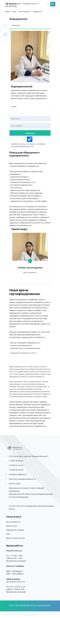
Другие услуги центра (15, 538)
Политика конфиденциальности (22, 479)
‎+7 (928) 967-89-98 (16, 470)
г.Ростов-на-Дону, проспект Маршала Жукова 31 (28, 456)
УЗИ (8, 534)
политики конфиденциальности (22, 146)
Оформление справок (15, 530)
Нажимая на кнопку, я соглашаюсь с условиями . (29, 142)
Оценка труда (14, 483)
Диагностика (11, 526)
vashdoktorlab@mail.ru (18, 474)
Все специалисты (13, 522)
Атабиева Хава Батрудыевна (30, 267)
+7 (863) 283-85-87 (16, 461)
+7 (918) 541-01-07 (16, 465)
